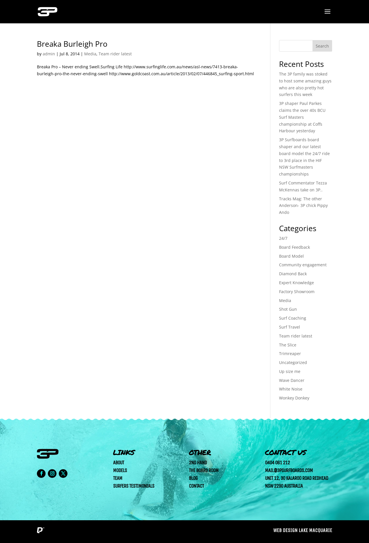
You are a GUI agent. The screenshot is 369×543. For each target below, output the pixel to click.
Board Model (291, 256)
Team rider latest (115, 53)
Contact (196, 486)
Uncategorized (293, 362)
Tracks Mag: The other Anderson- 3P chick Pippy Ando (303, 205)
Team (117, 478)
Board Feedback (294, 247)
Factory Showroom (297, 291)
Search (322, 46)
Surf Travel (289, 327)
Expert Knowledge (296, 282)
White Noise (290, 389)
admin (49, 53)
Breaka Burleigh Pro (72, 44)
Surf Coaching (292, 318)
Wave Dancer (291, 380)
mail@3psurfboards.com (289, 470)
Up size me (289, 371)
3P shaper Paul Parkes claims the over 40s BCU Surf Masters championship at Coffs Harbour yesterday (302, 117)
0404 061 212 (277, 462)
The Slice (287, 345)
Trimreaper (290, 353)
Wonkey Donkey (294, 398)
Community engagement (303, 264)
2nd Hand (198, 462)
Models (120, 470)
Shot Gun (288, 309)
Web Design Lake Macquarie (302, 530)
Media (90, 53)
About (118, 462)
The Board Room (204, 470)
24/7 (283, 238)
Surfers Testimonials (133, 486)
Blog (193, 478)
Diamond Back (293, 273)
